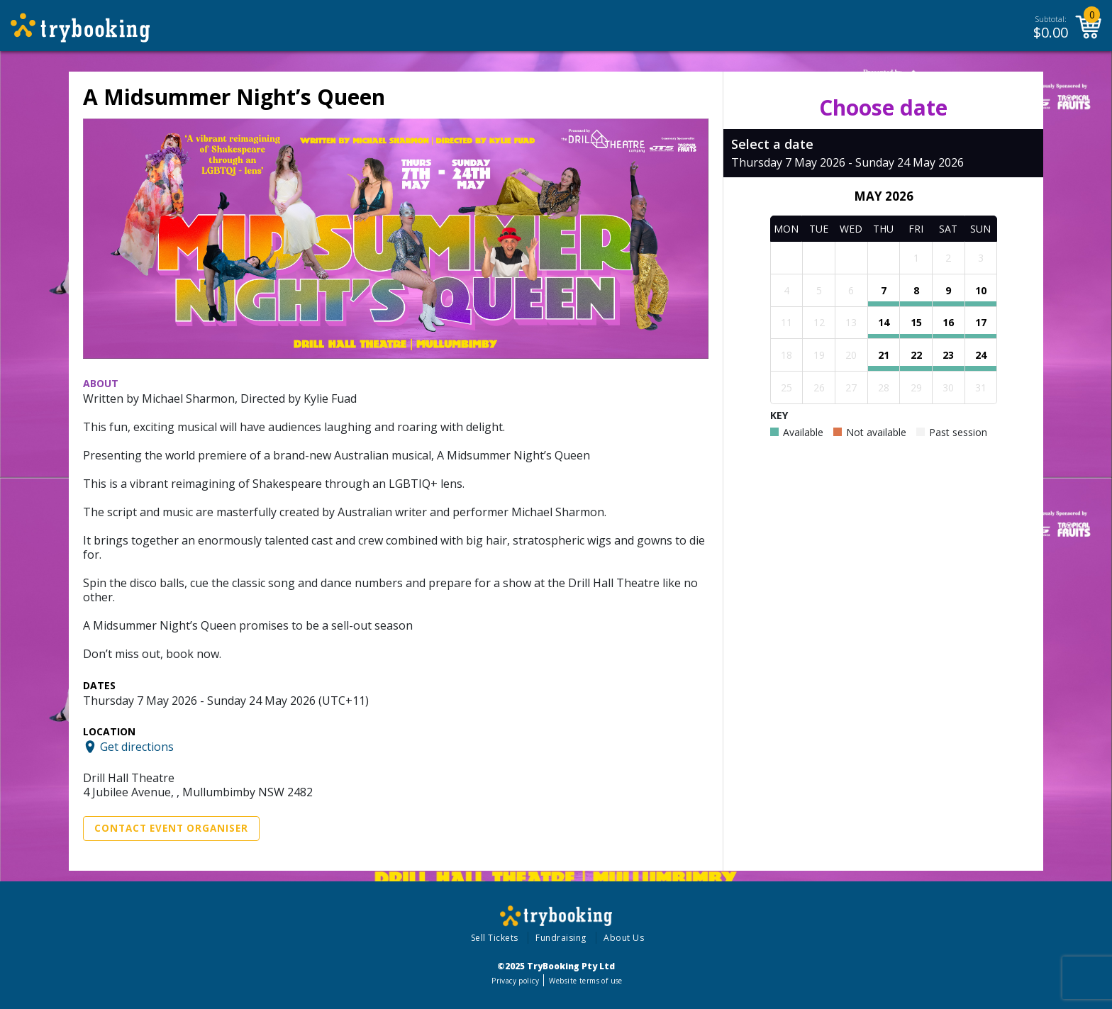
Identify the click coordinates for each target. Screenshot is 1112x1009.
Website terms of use (585, 981)
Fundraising (560, 938)
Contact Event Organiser (171, 828)
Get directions (137, 746)
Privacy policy (515, 981)
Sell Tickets (494, 938)
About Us (624, 938)
